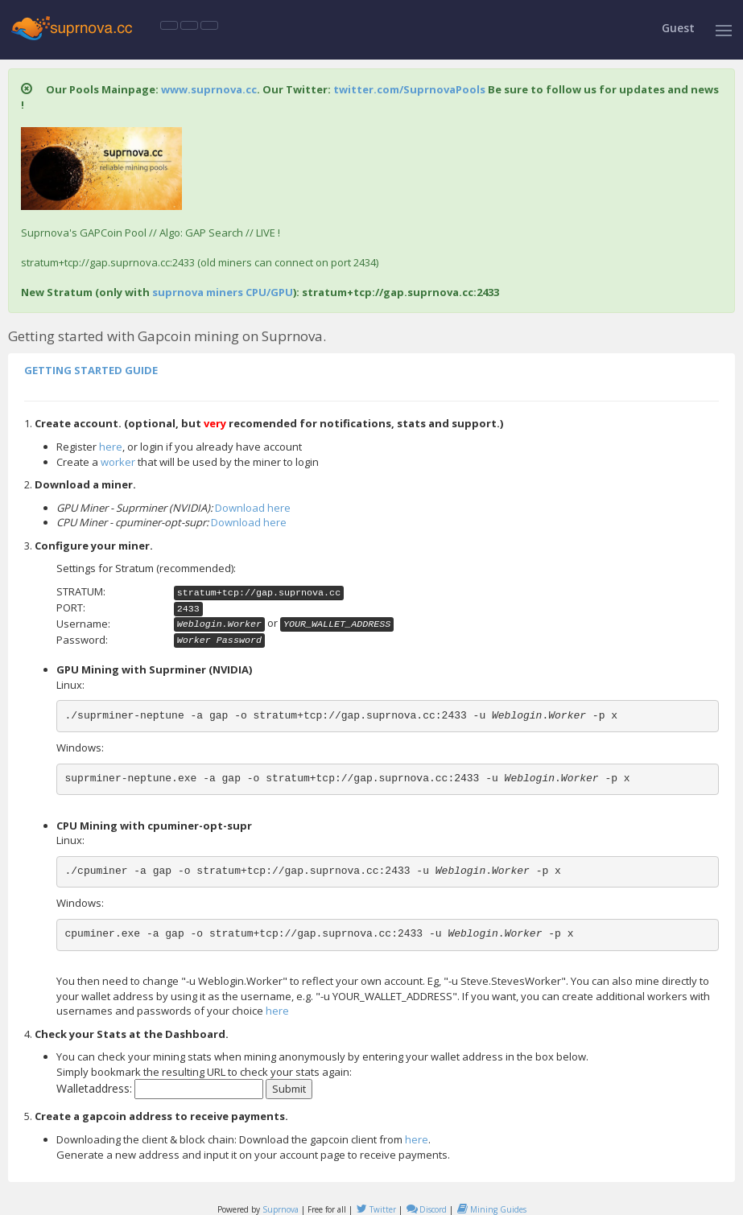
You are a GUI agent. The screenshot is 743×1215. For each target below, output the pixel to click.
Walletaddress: (94, 1088)
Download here (253, 507)
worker (118, 462)
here (110, 446)
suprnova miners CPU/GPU (222, 292)
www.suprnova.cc (209, 89)
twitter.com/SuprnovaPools (409, 89)
